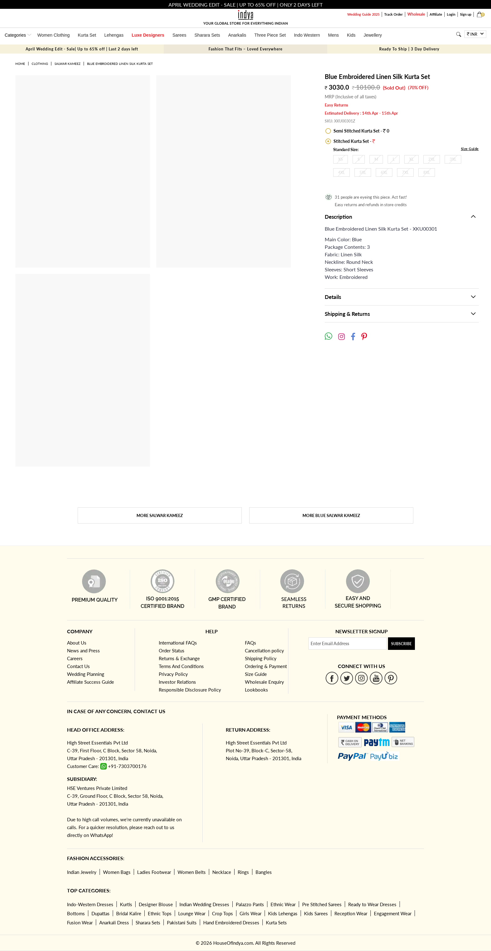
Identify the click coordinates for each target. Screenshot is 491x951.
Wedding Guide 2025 (363, 14)
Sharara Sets (207, 35)
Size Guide (470, 149)
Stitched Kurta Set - (354, 141)
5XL (362, 172)
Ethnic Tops (160, 913)
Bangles (264, 872)
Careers (75, 658)
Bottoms (76, 913)
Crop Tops (222, 913)
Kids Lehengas (282, 913)
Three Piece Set (270, 35)
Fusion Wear (80, 922)
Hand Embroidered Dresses (231, 922)
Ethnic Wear (283, 904)
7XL (405, 172)
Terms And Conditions (181, 666)
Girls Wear (250, 913)
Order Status (171, 650)
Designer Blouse (156, 904)
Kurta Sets (276, 922)
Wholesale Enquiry (264, 682)
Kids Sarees (316, 913)
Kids (351, 35)
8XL (426, 172)
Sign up (465, 14)
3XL (453, 159)
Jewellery (373, 35)
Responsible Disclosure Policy (190, 689)
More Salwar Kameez (160, 515)
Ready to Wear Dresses (372, 904)
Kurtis (126, 904)
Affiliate (436, 14)
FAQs (250, 642)
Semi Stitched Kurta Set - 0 (361, 130)
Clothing (40, 63)
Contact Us (78, 666)
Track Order (393, 14)
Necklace (221, 872)
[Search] (458, 34)
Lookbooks (256, 689)
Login (451, 14)
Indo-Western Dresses (90, 904)
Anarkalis (237, 35)
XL (411, 159)
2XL (431, 159)
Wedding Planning (85, 674)
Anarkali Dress (114, 922)
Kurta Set (87, 35)
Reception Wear (350, 913)
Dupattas (100, 913)
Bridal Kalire (128, 913)
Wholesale (416, 14)
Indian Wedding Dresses (204, 904)
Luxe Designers (148, 35)
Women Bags (117, 872)
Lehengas (114, 35)
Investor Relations (177, 682)
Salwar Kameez (67, 63)
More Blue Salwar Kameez (331, 515)
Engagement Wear (392, 913)
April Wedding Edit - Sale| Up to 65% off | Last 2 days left (82, 49)
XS (340, 159)
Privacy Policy (173, 674)
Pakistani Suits (182, 922)
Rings (243, 872)
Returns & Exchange (179, 658)
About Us (76, 642)
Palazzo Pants (250, 904)
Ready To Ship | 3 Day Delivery (409, 49)
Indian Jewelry (81, 872)
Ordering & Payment (266, 666)
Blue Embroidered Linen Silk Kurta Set (120, 63)
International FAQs (178, 642)
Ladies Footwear (154, 872)
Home (20, 63)
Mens (333, 35)
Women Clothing (53, 35)
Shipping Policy (261, 658)
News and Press (83, 650)
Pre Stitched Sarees (322, 904)
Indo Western (307, 35)
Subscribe (401, 643)
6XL (384, 172)
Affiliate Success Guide (90, 682)
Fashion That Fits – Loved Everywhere (245, 49)
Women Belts (192, 872)
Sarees (179, 35)
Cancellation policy (264, 650)
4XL (341, 172)
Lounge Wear (191, 913)
